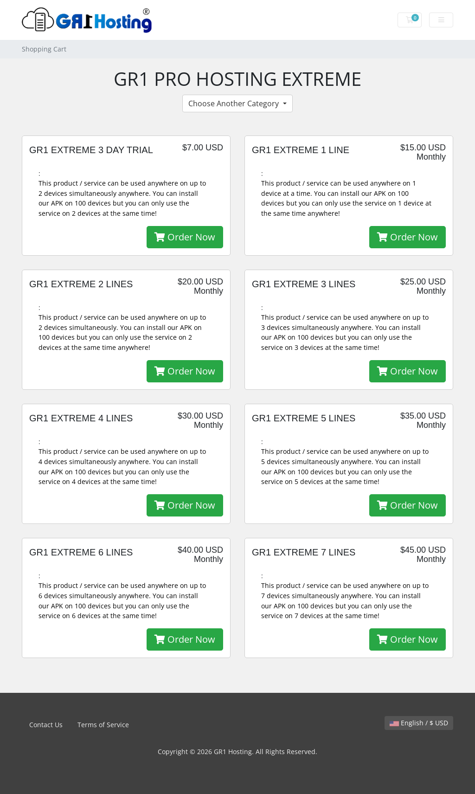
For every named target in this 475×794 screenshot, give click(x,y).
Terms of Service (103, 724)
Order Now (184, 237)
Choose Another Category (234, 103)
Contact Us (46, 724)
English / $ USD (419, 722)
